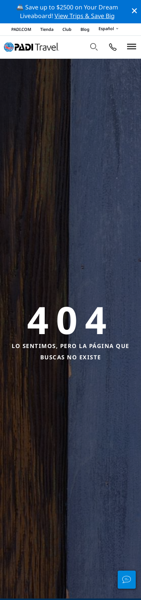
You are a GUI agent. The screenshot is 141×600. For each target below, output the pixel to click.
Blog (84, 29)
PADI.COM (21, 29)
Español (110, 29)
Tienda (46, 29)
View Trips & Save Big (85, 16)
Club (66, 29)
